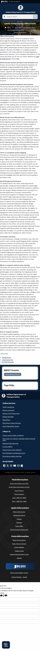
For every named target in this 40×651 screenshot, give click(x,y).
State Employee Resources (19, 530)
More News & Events (13, 374)
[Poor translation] (4, 595)
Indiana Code (19, 551)
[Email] (18, 465)
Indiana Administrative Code (19, 554)
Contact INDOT (7, 447)
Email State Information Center (19, 487)
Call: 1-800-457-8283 (19, 498)
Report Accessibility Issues (19, 573)
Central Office (31, 27)
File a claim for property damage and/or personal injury (19, 439)
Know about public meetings (12, 456)
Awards (19, 558)
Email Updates (19, 547)
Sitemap (19, 522)
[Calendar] (22, 465)
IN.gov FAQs (19, 526)
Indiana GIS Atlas (8, 417)
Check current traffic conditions (13, 435)
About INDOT (19, 27)
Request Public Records (10, 443)
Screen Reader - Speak (19, 577)
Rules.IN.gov (6, 420)
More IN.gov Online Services (12, 423)
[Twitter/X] (7, 465)
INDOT (9, 27)
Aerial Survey (6, 357)
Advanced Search (19, 515)
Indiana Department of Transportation (20, 12)
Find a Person (19, 491)
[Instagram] (11, 465)
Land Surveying (7, 360)
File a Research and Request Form (14, 453)
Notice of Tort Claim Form (11, 413)
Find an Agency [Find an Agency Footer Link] (19, 494)
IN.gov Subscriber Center (11, 426)
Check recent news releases (12, 450)
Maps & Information (19, 540)
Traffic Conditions (8, 407)
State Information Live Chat (19, 483)
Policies (19, 519)
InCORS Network (8, 362)
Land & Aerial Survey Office (15, 30)
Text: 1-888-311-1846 (19, 501)
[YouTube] (14, 465)
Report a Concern (8, 410)
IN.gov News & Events (19, 544)
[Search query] (19, 17)
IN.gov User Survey (19, 512)
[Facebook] (4, 465)
